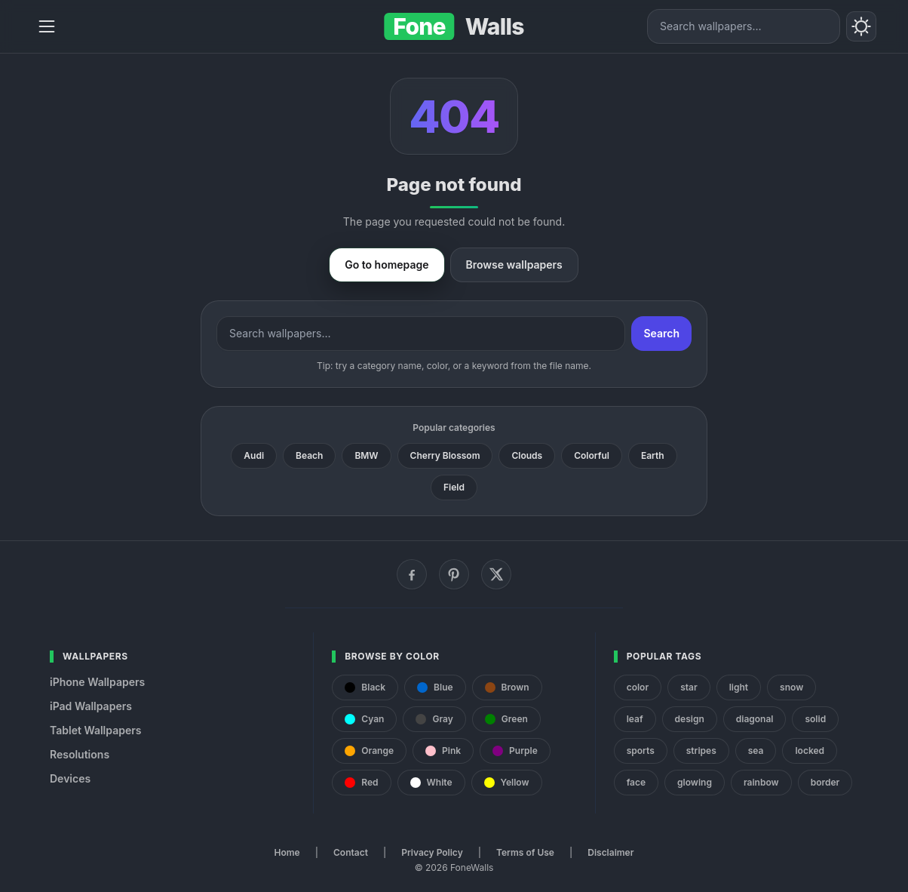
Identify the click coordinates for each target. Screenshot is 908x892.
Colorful (591, 455)
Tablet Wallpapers (95, 730)
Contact (350, 852)
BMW (366, 455)
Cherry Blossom (445, 455)
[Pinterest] (454, 574)
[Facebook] (412, 574)
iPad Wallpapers (91, 706)
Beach (309, 455)
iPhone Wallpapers (97, 681)
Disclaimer (610, 852)
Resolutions (79, 754)
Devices (70, 778)
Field (454, 487)
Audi (254, 455)
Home (287, 852)
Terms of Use (525, 852)
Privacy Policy (431, 852)
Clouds (526, 455)
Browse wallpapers (514, 264)
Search (661, 333)
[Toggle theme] (861, 26)
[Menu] (47, 26)
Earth (652, 455)
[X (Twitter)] (496, 574)
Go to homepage (386, 264)
